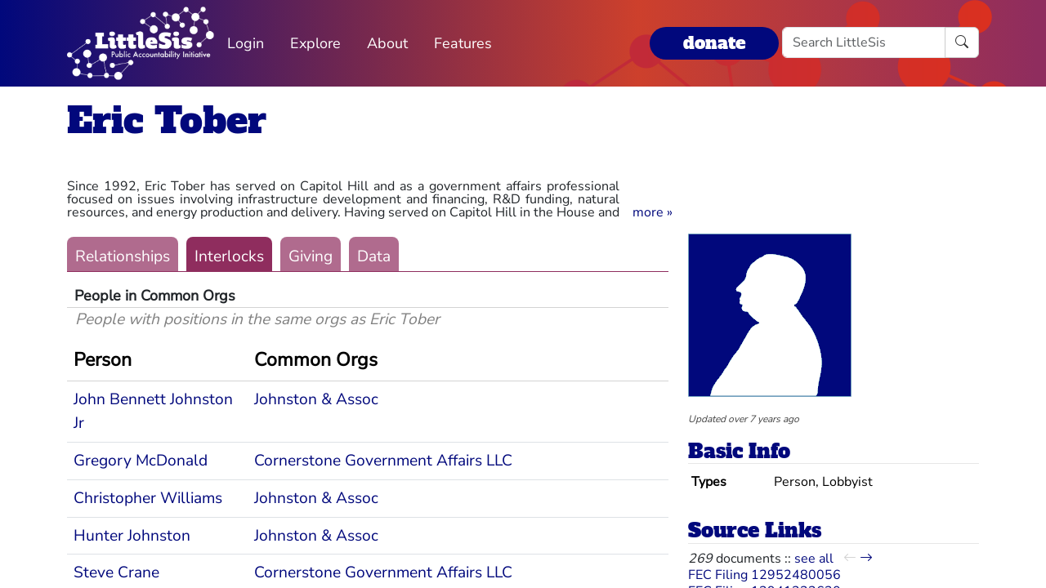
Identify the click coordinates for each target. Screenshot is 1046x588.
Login (245, 43)
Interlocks (229, 256)
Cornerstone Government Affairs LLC (383, 460)
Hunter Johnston (132, 535)
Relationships (122, 256)
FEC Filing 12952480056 (764, 575)
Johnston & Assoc (316, 399)
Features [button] (463, 43)
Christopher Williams (148, 498)
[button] (653, 212)
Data (374, 256)
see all (814, 559)
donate (714, 43)
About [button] (387, 43)
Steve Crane (116, 572)
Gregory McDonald (141, 460)
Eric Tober (166, 120)
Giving (310, 256)
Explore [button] (315, 43)
